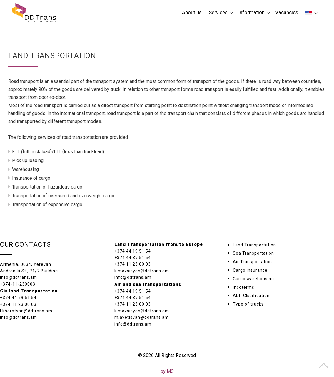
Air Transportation (252, 261)
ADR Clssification (251, 295)
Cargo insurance (250, 270)
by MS (167, 371)
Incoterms (243, 287)
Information (254, 12)
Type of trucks (248, 304)
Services (221, 12)
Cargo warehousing (253, 278)
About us (192, 12)
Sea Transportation (253, 253)
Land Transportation (254, 245)
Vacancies (286, 12)
